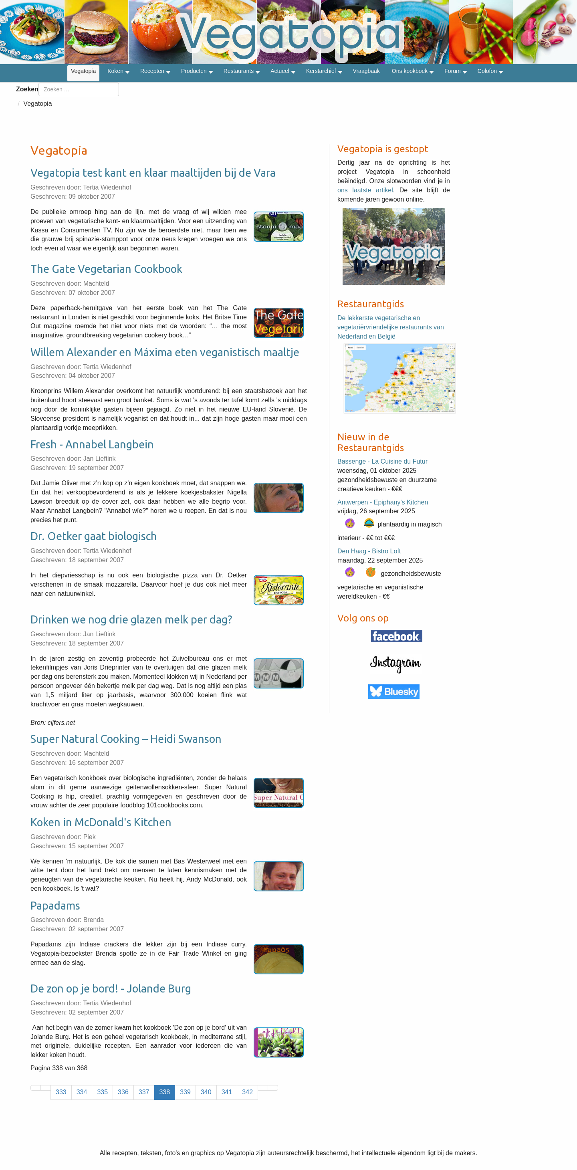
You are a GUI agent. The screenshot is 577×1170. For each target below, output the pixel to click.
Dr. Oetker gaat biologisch (93, 536)
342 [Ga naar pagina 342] (247, 1092)
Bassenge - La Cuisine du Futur (382, 461)
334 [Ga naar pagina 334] (82, 1092)
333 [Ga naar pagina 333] (61, 1092)
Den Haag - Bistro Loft (369, 551)
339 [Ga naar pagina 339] (185, 1092)
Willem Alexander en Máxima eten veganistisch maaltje (164, 352)
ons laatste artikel (365, 190)
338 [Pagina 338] (164, 1092)
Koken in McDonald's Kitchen (100, 822)
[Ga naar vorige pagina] (45, 1088)
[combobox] (78, 89)
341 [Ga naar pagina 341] (227, 1092)
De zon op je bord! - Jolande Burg (110, 988)
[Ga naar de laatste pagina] (273, 1088)
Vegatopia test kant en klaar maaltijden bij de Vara (153, 173)
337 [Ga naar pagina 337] (144, 1092)
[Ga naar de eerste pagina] (35, 1088)
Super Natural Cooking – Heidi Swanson (126, 739)
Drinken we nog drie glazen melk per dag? (131, 619)
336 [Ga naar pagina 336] (123, 1092)
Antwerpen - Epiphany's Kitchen (382, 502)
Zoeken (27, 89)
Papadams (55, 906)
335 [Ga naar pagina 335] (102, 1092)
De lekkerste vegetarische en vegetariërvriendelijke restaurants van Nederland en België (390, 327)
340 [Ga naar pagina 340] (206, 1092)
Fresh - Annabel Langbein (92, 444)
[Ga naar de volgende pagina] (263, 1088)
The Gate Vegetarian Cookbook (106, 269)
